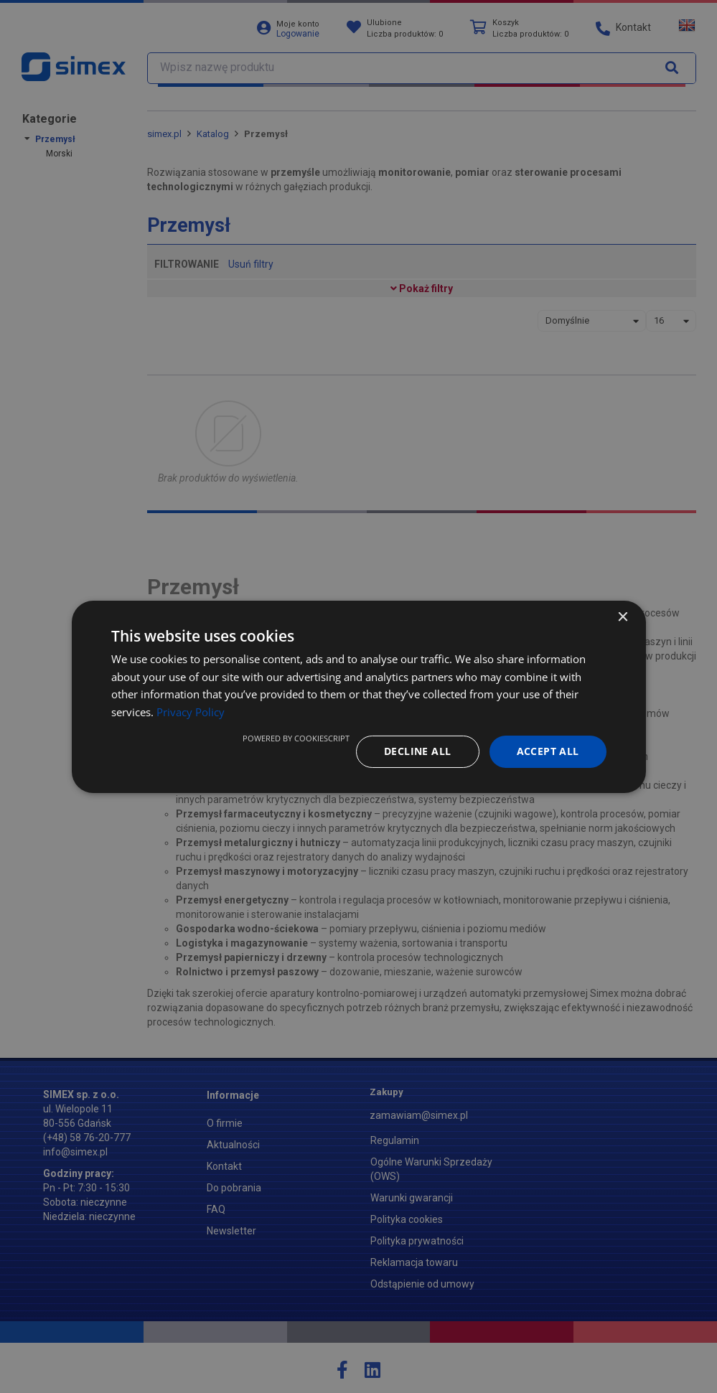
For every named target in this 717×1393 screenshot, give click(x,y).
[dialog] (359, 696)
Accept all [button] (548, 751)
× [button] (622, 616)
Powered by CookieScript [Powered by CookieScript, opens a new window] (296, 738)
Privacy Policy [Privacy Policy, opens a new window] (190, 712)
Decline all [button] (417, 751)
